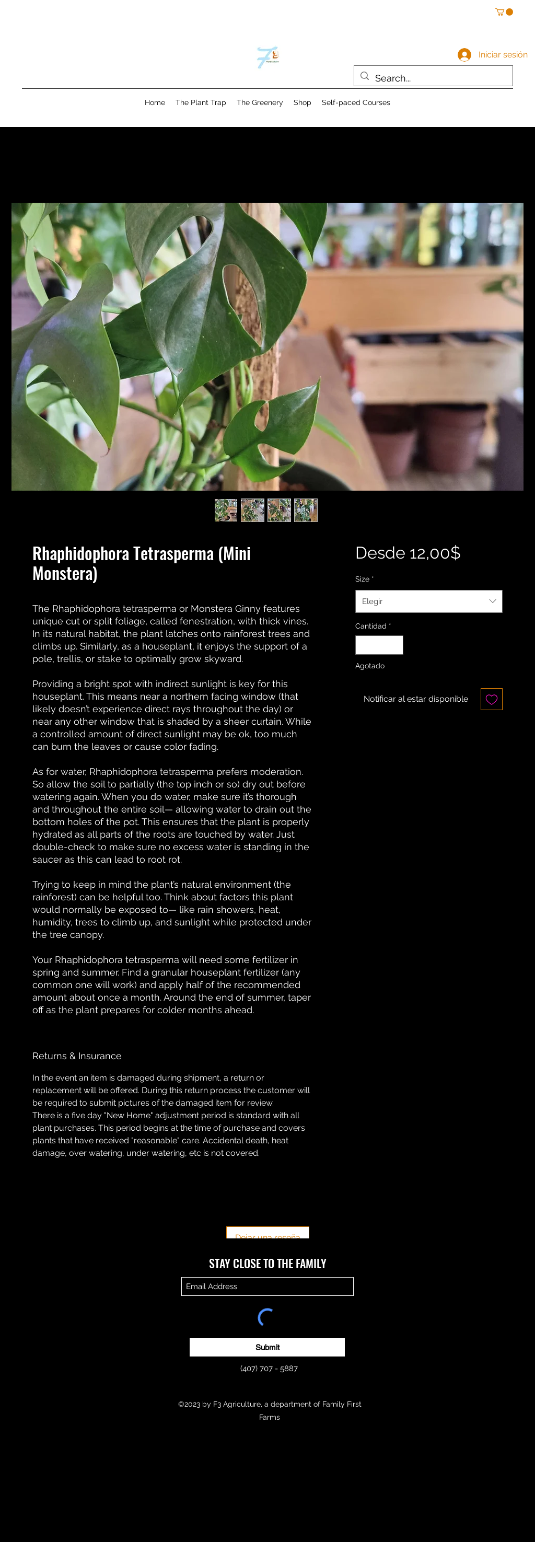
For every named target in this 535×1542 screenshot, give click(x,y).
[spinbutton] (379, 645)
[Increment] (395, 645)
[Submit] (267, 1347)
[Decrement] (363, 645)
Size (364, 579)
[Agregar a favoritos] (492, 699)
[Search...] (433, 78)
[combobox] (429, 601)
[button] (504, 12)
